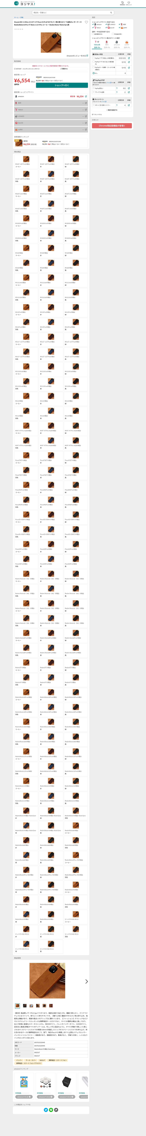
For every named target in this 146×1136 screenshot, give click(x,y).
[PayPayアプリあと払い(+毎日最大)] (129, 62)
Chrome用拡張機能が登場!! (112, 125)
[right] (86, 981)
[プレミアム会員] (129, 92)
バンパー (19, 1060)
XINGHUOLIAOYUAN (49, 77)
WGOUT (42, 1060)
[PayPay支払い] (129, 88)
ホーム (16, 17)
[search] (111, 13)
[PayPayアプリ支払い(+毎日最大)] (129, 58)
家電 (21, 17)
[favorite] (86, 22)
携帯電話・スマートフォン (58, 1060)
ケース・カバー (31, 1060)
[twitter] (45, 1110)
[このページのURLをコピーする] (56, 1110)
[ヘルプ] (116, 88)
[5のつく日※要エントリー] (129, 105)
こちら (108, 82)
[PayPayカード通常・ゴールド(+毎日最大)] (129, 67)
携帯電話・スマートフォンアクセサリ (28, 1063)
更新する (64, 69)
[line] (51, 1110)
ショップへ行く (62, 85)
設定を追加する (112, 110)
